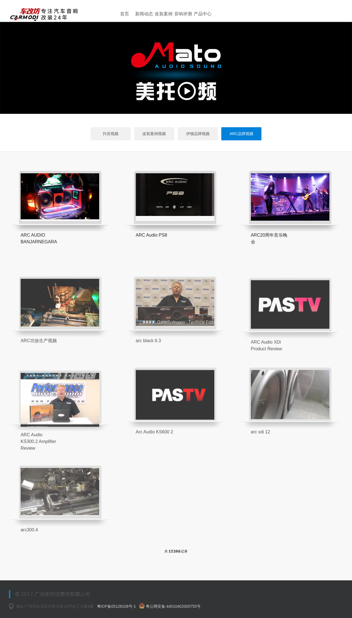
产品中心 (203, 13)
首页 (124, 13)
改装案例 (164, 13)
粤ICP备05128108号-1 (117, 608)
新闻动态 (144, 13)
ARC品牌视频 (242, 133)
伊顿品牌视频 (198, 133)
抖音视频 (110, 133)
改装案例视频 (154, 133)
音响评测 (183, 13)
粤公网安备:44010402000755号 (170, 608)
